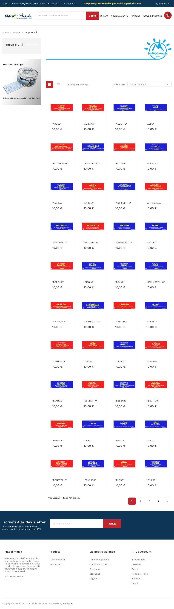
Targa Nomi (14, 44)
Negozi (93, 578)
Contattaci (94, 574)
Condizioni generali (99, 559)
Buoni (135, 583)
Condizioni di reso (98, 564)
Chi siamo (94, 569)
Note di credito (140, 574)
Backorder (68, 603)
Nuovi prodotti (57, 559)
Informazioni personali (138, 562)
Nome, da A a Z (149, 84)
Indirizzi (136, 578)
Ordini (135, 569)
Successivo (167, 500)
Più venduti (55, 564)
